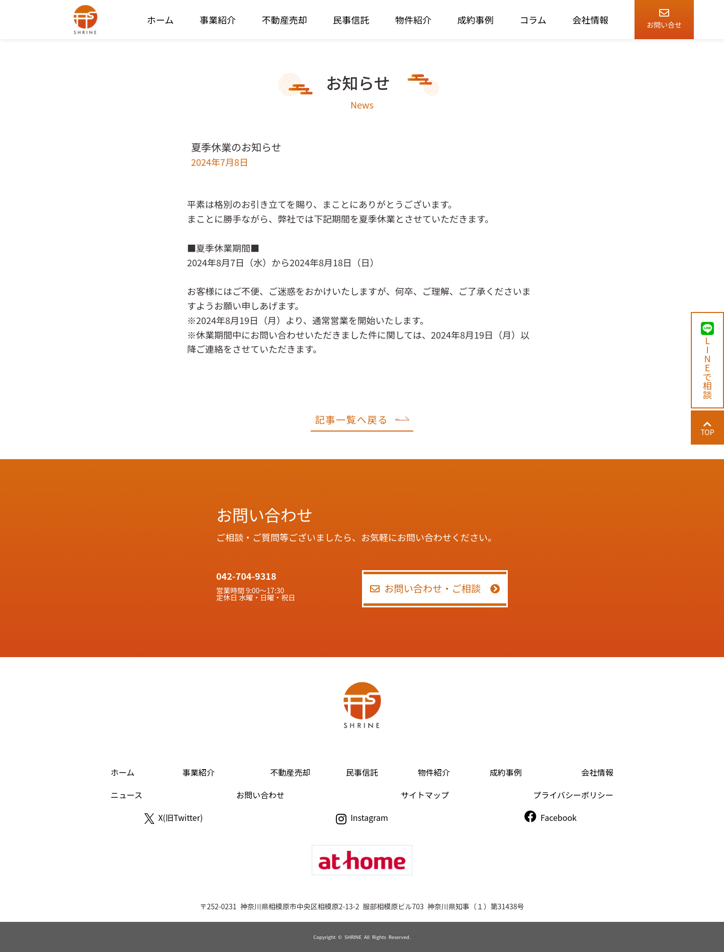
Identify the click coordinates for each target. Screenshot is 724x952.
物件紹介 (413, 19)
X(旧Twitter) (173, 817)
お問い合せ (664, 17)
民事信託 (351, 19)
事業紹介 (218, 19)
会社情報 (590, 19)
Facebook (550, 817)
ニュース (126, 795)
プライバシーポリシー (573, 795)
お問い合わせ (260, 795)
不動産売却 (284, 19)
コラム (532, 19)
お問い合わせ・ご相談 (435, 588)
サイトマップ (425, 795)
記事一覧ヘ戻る (362, 419)
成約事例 (476, 19)
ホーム (160, 19)
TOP (707, 428)
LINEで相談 (707, 360)
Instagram (362, 817)
